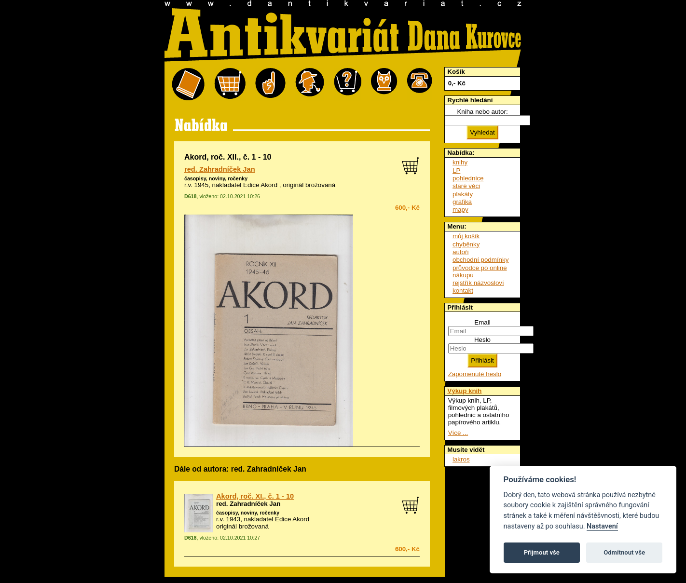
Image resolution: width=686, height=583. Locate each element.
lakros (461, 459)
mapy (460, 209)
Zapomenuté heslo (474, 374)
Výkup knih (464, 390)
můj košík (466, 236)
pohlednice (468, 178)
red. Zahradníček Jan (219, 169)
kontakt (463, 290)
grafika (462, 201)
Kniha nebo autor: (482, 111)
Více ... (458, 432)
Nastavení (602, 526)
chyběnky (466, 244)
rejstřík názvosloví (478, 282)
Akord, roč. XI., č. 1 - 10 (255, 496)
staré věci (466, 186)
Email (482, 322)
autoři (460, 252)
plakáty (463, 194)
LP (456, 170)
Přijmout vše (542, 552)
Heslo (482, 339)
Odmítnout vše (624, 552)
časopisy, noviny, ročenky (215, 178)
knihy (460, 162)
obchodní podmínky (480, 259)
